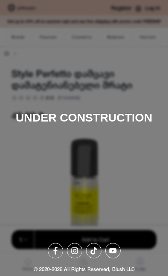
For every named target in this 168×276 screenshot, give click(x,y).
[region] (84, 138)
